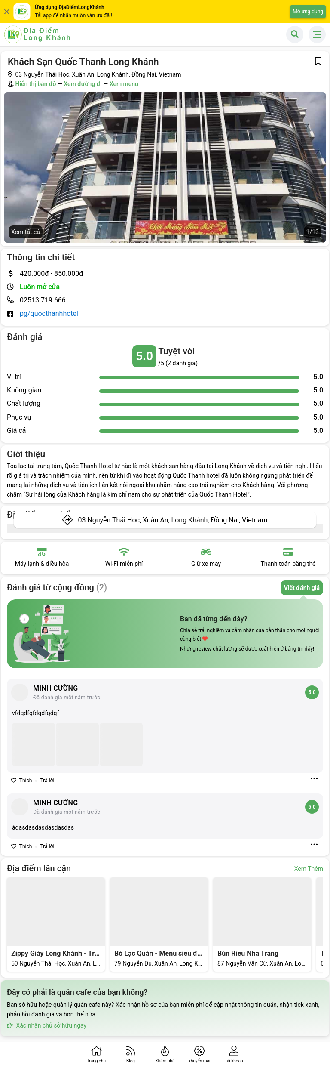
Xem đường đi (82, 83)
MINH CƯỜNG (55, 688)
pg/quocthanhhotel (49, 313)
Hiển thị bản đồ (35, 83)
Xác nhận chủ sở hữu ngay (46, 1025)
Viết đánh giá (302, 587)
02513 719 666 (43, 300)
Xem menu (124, 83)
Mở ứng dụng (308, 12)
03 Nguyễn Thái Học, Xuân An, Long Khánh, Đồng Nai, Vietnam (172, 520)
